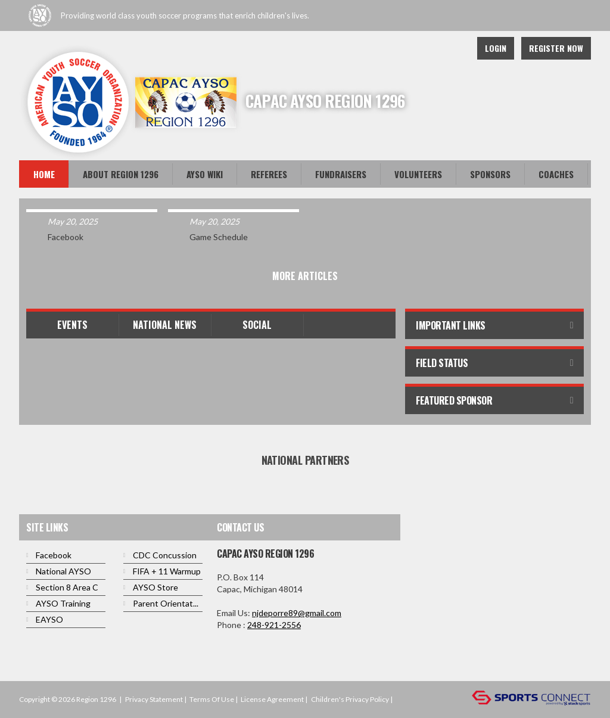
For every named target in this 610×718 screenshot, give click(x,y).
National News (165, 325)
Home (44, 174)
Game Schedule (218, 237)
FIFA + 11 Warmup (167, 571)
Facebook (454, 48)
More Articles (305, 276)
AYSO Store (155, 587)
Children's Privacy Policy (350, 699)
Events (72, 325)
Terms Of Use (211, 699)
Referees (269, 174)
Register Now (556, 48)
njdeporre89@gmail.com (296, 613)
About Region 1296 (120, 174)
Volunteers (418, 174)
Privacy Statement (154, 699)
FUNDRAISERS (340, 174)
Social (257, 325)
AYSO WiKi (204, 174)
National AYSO (63, 571)
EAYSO (49, 619)
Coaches (556, 174)
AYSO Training (63, 603)
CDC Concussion (165, 555)
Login (495, 48)
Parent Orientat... (165, 603)
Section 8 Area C (67, 587)
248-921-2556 (274, 625)
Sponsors (490, 174)
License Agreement (272, 699)
